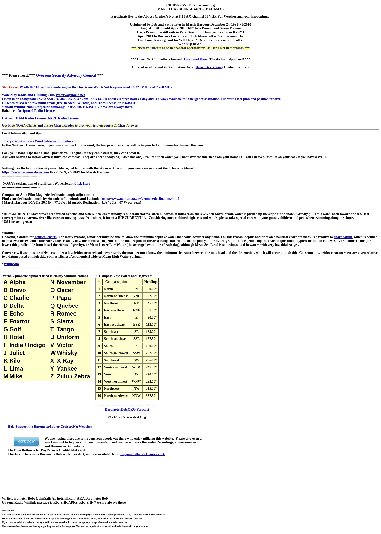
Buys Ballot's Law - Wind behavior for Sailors (39, 141)
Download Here (196, 59)
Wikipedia (11, 264)
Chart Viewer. (128, 125)
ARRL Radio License (63, 118)
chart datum (343, 237)
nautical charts (45, 237)
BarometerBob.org (209, 67)
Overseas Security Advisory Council (66, 75)
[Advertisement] (105, 480)
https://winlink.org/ (51, 107)
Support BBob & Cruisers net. (142, 454)
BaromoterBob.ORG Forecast (127, 409)
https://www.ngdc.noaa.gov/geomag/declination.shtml (140, 198)
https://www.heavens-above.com (25, 172)
